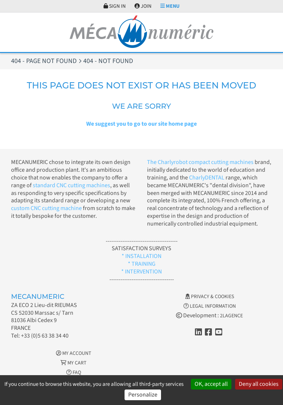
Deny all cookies (259, 384)
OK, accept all (211, 384)
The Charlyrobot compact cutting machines (200, 162)
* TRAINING (142, 264)
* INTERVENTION (141, 272)
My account (73, 353)
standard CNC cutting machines (71, 185)
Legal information (210, 306)
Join (142, 6)
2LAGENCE (231, 316)
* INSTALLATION (141, 256)
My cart (73, 363)
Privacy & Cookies (209, 296)
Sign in (115, 6)
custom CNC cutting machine (46, 208)
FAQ (73, 372)
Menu (169, 6)
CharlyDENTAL (207, 178)
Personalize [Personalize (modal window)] (142, 395)
